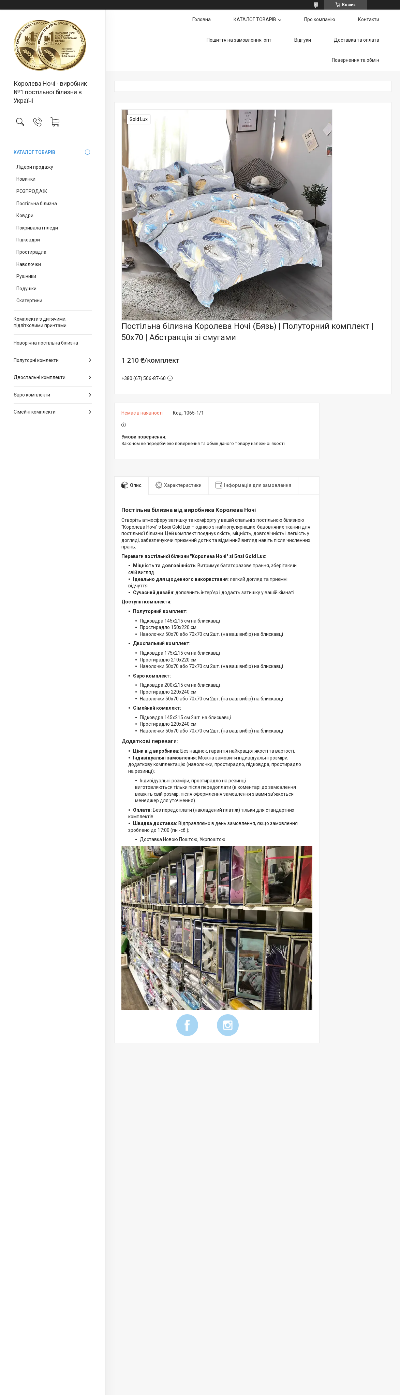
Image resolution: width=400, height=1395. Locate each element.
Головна (201, 19)
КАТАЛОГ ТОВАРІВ (34, 152)
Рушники (26, 276)
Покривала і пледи (37, 228)
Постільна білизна (36, 203)
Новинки (25, 179)
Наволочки (28, 264)
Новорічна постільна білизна (46, 343)
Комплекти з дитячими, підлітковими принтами (40, 322)
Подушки (26, 288)
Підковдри (28, 239)
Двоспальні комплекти (39, 377)
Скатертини (29, 300)
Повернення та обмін (355, 60)
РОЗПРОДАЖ (31, 191)
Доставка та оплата (356, 40)
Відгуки (302, 40)
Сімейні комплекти (35, 412)
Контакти (368, 19)
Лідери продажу (34, 167)
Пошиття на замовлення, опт (239, 40)
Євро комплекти (32, 394)
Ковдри (24, 215)
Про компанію (319, 19)
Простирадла (31, 252)
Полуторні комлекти (36, 360)
